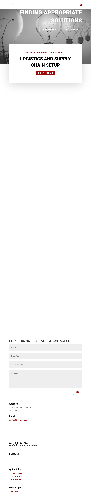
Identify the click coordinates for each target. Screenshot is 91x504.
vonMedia (15, 491)
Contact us (45, 72)
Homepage (16, 479)
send (77, 392)
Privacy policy (17, 473)
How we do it (50, 29)
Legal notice (16, 476)
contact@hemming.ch (18, 420)
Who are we (72, 29)
